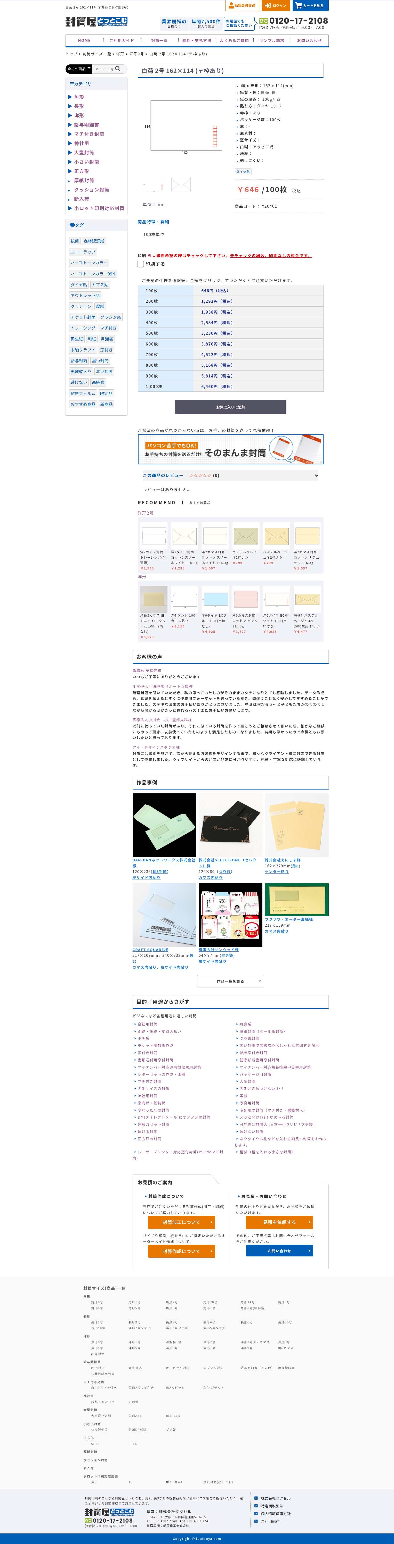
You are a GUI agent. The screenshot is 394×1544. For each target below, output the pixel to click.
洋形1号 (134, 1342)
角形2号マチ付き (141, 1387)
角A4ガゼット (213, 1387)
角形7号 (209, 1308)
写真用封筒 (250, 1102)
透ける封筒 (148, 1131)
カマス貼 (100, 284)
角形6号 (172, 1308)
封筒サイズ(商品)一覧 (105, 1288)
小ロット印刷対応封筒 (99, 208)
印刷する (155, 263)
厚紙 (100, 306)
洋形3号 (284, 1342)
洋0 (94, 1482)
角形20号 (210, 1302)
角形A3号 (135, 1415)
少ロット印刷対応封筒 (101, 1476)
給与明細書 (87, 124)
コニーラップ (83, 252)
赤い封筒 (104, 371)
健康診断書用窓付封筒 (259, 1059)
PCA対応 (98, 1367)
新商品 (106, 404)
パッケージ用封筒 (255, 1074)
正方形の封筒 (150, 1138)
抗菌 (75, 241)
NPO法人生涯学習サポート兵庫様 (163, 686)
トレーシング (83, 328)
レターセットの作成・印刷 (162, 1074)
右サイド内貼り (175, 967)
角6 (295, 865)
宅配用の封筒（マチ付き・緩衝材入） (273, 1110)
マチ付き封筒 (150, 1081)
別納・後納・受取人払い (159, 1031)
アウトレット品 (85, 295)
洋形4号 (97, 1348)
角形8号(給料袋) (253, 1308)
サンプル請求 (272, 40)
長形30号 (285, 1322)
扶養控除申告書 (103, 1373)
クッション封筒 (92, 189)
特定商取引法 (272, 1505)
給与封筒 (79, 360)
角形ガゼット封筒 (154, 1124)
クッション (81, 306)
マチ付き (108, 328)
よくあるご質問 (234, 40)
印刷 (142, 255)
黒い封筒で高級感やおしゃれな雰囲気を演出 (279, 1045)
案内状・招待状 (152, 1102)
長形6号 (247, 1322)
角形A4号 (248, 1302)
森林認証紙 (94, 241)
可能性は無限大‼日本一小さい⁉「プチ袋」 (278, 1124)
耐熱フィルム (83, 393)
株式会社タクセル (276, 1498)
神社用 (82, 143)
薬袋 (244, 1095)
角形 (79, 96)
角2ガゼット (175, 1387)
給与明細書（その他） (258, 1367)
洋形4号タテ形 (177, 1327)
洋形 (142, 576)
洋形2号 (146, 513)
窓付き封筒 (148, 1052)
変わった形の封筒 (154, 1110)
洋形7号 (209, 1348)
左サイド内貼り (147, 877)
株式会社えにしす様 (283, 859)
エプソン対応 (213, 1367)
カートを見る (313, 5)
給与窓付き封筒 (254, 1052)
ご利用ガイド (121, 40)
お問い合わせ (309, 40)
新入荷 (82, 198)
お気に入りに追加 (230, 407)
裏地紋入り (81, 371)
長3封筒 (159, 871)
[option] (184, 124)
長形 (79, 106)
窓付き (106, 350)
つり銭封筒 (250, 1038)
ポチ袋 (227, 955)
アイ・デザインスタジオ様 (156, 747)
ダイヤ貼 (243, 171)
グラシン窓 (110, 317)
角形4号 (97, 1308)
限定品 (106, 393)
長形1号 (97, 1322)
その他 (133, 1401)
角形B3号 (173, 1415)
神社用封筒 (148, 1095)
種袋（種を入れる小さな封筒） (267, 1151)
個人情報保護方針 (276, 1513)
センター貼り (277, 871)
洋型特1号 (174, 1342)
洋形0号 (97, 1342)
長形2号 (134, 1322)
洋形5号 (134, 1348)
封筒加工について (181, 1222)
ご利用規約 (270, 1521)
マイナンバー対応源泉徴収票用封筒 (169, 1067)
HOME (84, 40)
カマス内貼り (211, 877)
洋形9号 (247, 1348)
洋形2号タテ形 (139, 1327)
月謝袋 (246, 1024)
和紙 (92, 339)
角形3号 (284, 1302)
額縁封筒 (98, 1354)
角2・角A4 (174, 1482)
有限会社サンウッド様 (219, 949)
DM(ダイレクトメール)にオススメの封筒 (174, 1117)
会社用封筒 (148, 1024)
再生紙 (77, 339)
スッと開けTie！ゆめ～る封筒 (267, 1117)
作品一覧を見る (230, 981)
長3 (131, 1482)
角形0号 (97, 1302)
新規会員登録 (245, 5)
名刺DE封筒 (137, 1429)
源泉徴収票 (286, 1367)
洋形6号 (172, 1348)
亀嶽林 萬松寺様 (147, 670)
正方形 (82, 170)
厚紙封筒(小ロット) (218, 1482)
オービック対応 (178, 1367)
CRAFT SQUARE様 (150, 949)
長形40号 (98, 1327)
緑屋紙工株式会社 (176, 1525)
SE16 (132, 1443)
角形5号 (134, 1308)
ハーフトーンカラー (89, 262)
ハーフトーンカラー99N (93, 274)
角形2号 (172, 1302)
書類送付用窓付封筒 (156, 1059)
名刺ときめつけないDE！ (262, 1088)
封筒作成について (181, 1251)
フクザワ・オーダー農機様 (289, 919)
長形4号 (209, 1322)
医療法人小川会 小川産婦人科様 (162, 719)
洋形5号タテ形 (214, 1327)
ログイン (279, 5)
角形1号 (134, 1302)
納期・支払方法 (197, 40)
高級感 (98, 382)
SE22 (95, 1443)
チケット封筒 (83, 317)
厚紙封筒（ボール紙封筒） (263, 1031)
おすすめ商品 (83, 404)
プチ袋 (171, 1429)
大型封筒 (248, 1081)
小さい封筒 (87, 161)
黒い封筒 (100, 360)
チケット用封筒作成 (156, 1045)
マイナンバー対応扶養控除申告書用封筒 (275, 1067)
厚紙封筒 (84, 180)
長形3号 (172, 1322)
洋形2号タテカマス (255, 1342)
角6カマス (286, 1348)
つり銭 (225, 871)
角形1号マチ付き (104, 1387)
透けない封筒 (251, 1131)
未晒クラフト (83, 350)
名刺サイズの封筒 (154, 1088)
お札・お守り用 (103, 1401)
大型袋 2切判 (101, 1415)
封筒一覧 (159, 40)
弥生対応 (135, 1367)
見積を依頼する (279, 1222)
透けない (79, 382)
